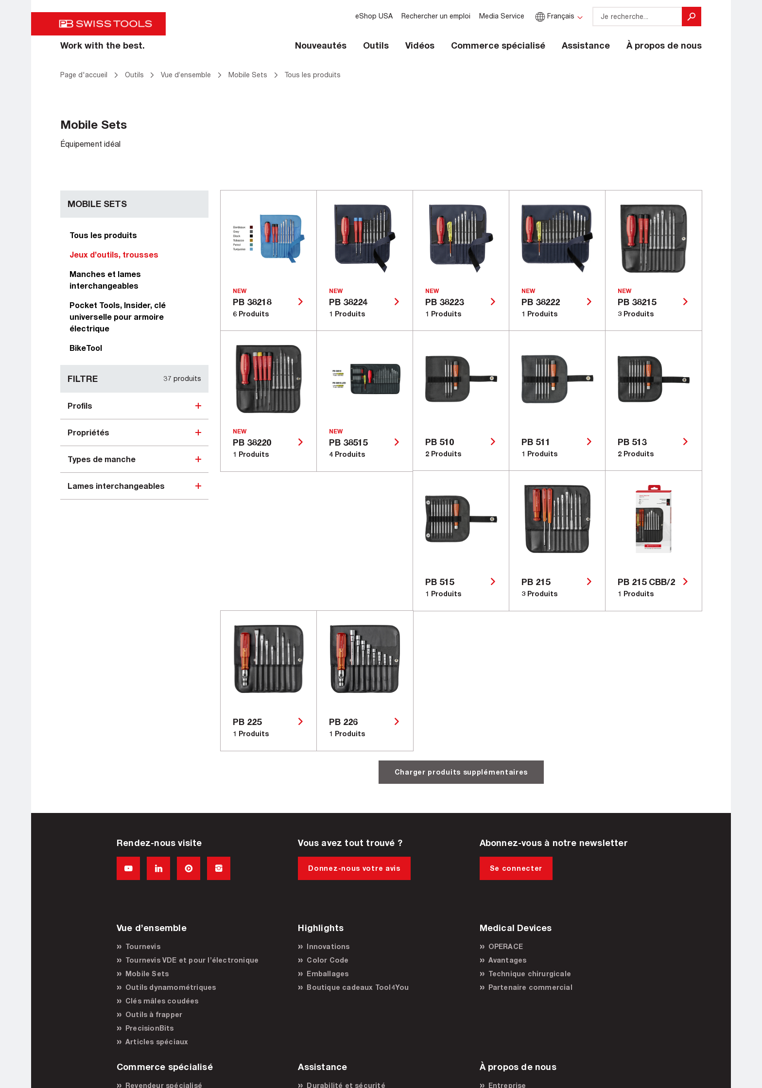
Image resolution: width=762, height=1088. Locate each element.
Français (553, 16)
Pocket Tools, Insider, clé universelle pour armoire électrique (117, 316)
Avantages (507, 960)
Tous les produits (103, 235)
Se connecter (516, 868)
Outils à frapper (153, 1014)
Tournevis (142, 946)
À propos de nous (664, 45)
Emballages (327, 973)
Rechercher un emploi (435, 16)
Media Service (501, 16)
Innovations (328, 946)
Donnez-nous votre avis (354, 868)
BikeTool (85, 347)
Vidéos (419, 45)
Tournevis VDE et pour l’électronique (192, 960)
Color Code (327, 960)
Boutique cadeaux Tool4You (358, 987)
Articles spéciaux (156, 1041)
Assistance (586, 45)
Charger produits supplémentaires (461, 772)
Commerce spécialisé (498, 45)
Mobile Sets (147, 973)
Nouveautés (320, 45)
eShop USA (374, 16)
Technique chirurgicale (529, 973)
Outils (376, 45)
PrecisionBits (149, 1028)
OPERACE (505, 946)
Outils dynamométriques (170, 987)
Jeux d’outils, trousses (113, 254)
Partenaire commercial (530, 987)
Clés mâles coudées (162, 1001)
